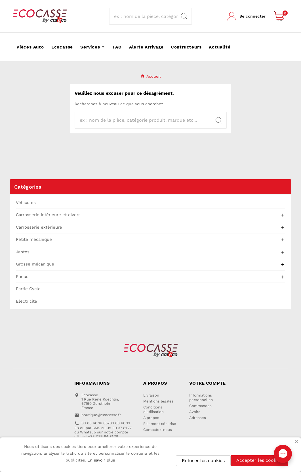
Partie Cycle (28, 288)
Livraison (151, 395)
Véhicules (26, 202)
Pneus (22, 276)
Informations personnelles (201, 397)
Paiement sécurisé (159, 424)
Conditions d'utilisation (153, 409)
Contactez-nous (157, 429)
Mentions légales (158, 401)
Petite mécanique (34, 239)
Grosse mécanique (35, 264)
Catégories (27, 187)
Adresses (197, 418)
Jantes (23, 251)
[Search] (184, 16)
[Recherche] (145, 16)
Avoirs (194, 412)
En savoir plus (101, 460)
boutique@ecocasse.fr (101, 415)
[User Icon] (246, 16)
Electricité (26, 301)
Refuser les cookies (203, 460)
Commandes (200, 406)
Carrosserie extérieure (39, 227)
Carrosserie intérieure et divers (48, 214)
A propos (151, 418)
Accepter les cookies (259, 460)
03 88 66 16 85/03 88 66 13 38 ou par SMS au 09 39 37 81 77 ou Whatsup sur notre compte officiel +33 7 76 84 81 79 (103, 430)
